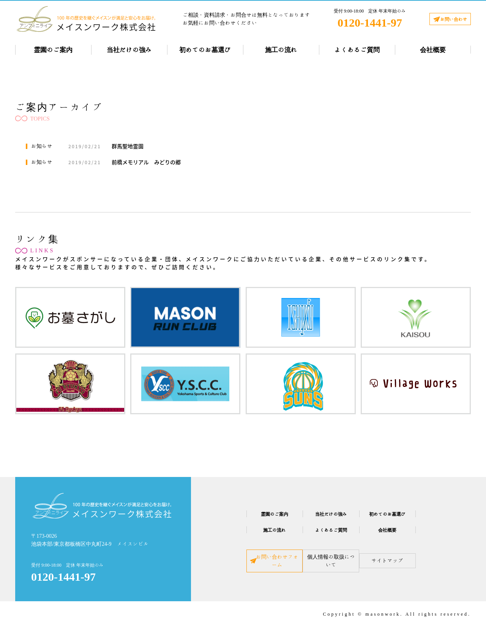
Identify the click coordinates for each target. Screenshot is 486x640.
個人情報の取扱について (331, 567)
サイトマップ (411, 567)
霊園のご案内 (53, 49)
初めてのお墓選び (205, 49)
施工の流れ (281, 49)
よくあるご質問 (357, 49)
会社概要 (433, 49)
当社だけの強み (129, 49)
